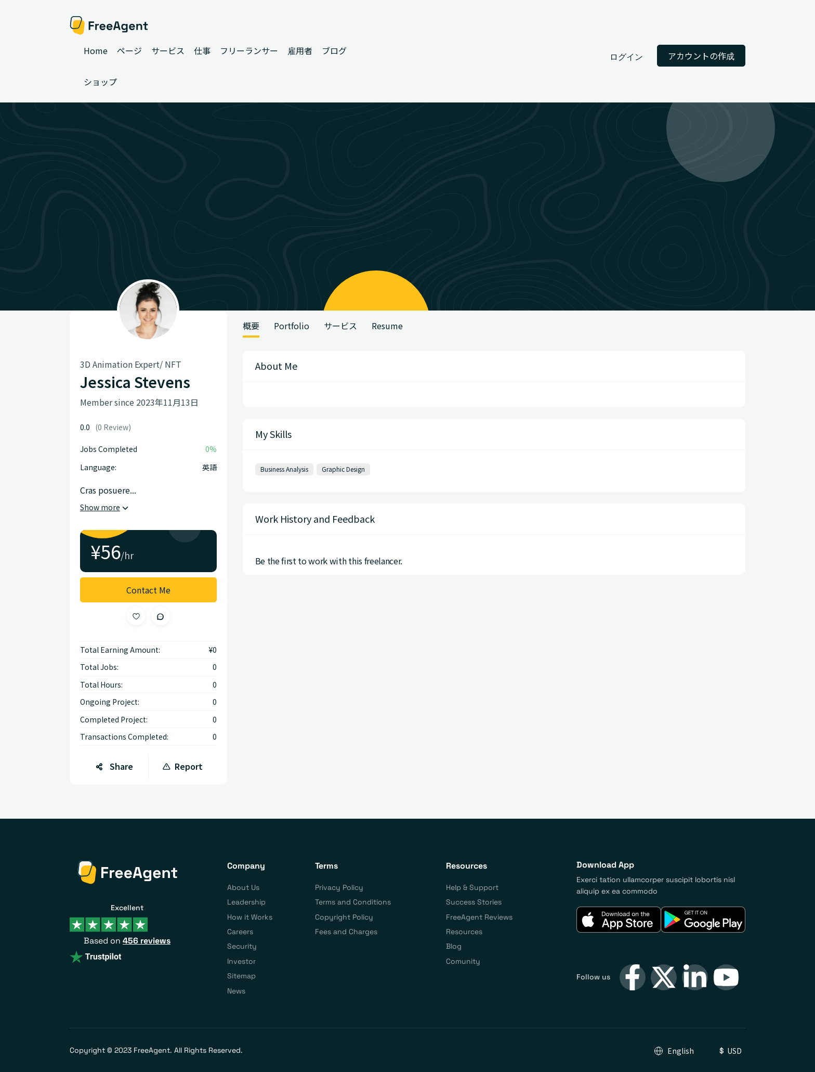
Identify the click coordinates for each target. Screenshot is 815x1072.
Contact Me (148, 590)
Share (114, 766)
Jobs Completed (108, 449)
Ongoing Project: (109, 701)
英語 (209, 467)
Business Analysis (284, 468)
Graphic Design (343, 468)
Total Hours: (101, 684)
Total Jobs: (99, 667)
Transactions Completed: (124, 736)
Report (182, 766)
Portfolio (291, 326)
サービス (340, 326)
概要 (251, 326)
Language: (98, 467)
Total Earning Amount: (120, 649)
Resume (387, 326)
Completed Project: (114, 719)
